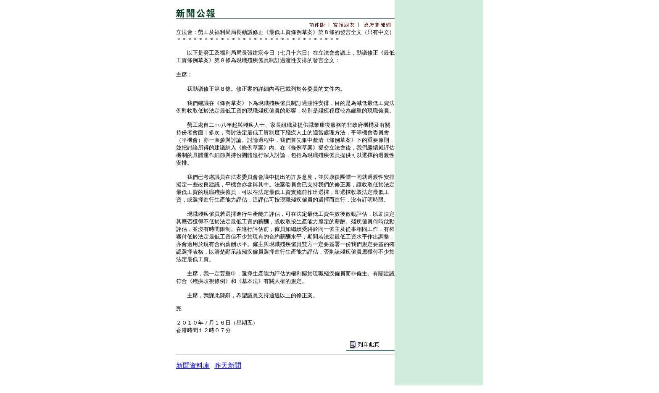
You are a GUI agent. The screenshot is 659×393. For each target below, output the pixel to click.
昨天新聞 (227, 365)
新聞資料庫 (193, 365)
